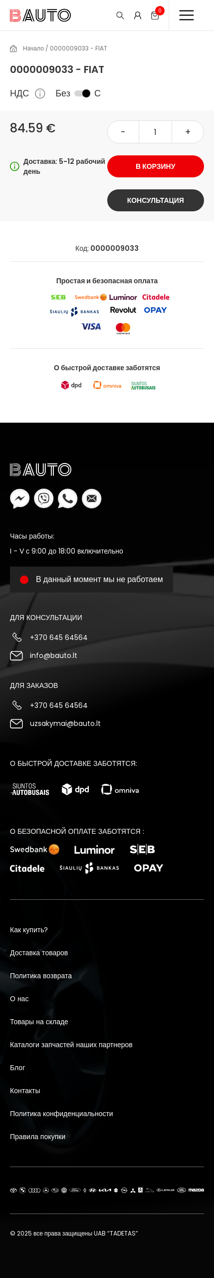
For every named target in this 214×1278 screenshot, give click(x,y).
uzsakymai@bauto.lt (65, 723)
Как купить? (29, 930)
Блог (17, 1068)
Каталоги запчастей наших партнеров (71, 1045)
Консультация (155, 200)
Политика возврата (41, 976)
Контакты (25, 1091)
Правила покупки (37, 1137)
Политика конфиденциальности (61, 1114)
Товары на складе (39, 1022)
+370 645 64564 (59, 637)
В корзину (155, 166)
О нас (19, 999)
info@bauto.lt (53, 655)
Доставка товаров (39, 953)
